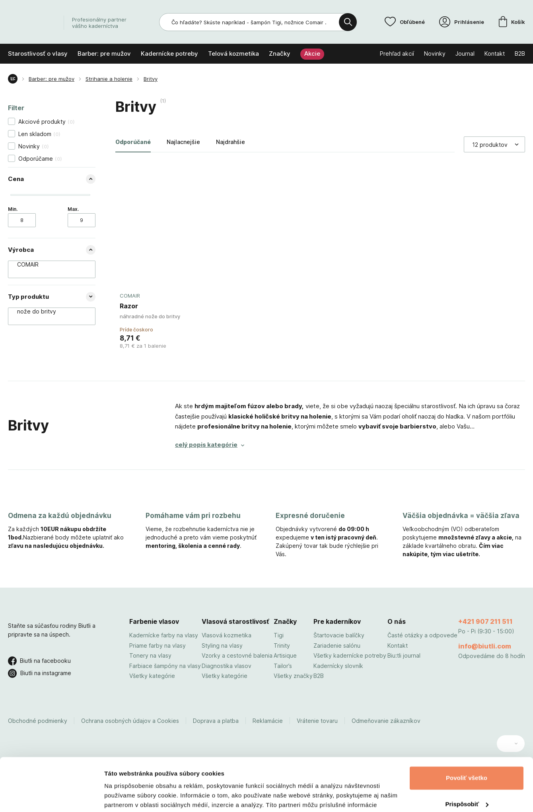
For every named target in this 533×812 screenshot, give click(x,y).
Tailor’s (283, 665)
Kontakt (397, 645)
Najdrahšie (230, 141)
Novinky (33, 146)
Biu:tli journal (403, 655)
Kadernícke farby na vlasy (163, 635)
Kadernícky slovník (338, 665)
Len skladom (39, 133)
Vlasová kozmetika (226, 635)
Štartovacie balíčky (338, 635)
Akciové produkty (46, 121)
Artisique (285, 655)
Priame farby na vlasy (157, 645)
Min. (13, 209)
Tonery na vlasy (150, 655)
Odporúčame (40, 158)
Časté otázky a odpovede (422, 635)
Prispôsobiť (466, 754)
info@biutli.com (484, 646)
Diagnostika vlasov (226, 665)
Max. (73, 209)
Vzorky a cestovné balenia (237, 655)
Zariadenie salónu (336, 645)
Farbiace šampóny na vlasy (165, 665)
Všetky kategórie (152, 675)
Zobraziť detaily (127, 796)
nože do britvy (47, 311)
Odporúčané (133, 141)
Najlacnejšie (183, 141)
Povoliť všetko (466, 728)
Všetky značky (293, 675)
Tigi (279, 635)
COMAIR (47, 264)
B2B (318, 675)
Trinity (282, 645)
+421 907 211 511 (485, 621)
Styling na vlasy (222, 645)
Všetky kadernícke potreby (349, 655)
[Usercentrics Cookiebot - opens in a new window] (51, 796)
